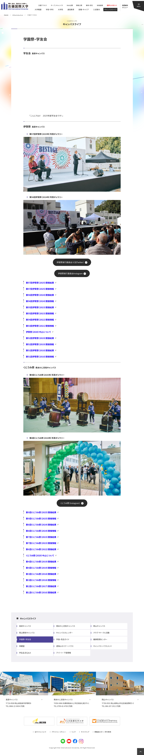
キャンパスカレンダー (64, 632)
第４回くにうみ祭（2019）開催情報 (41, 567)
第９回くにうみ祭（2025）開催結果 (41, 512)
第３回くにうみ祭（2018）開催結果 (41, 573)
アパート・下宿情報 (63, 652)
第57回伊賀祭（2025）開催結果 (40, 282)
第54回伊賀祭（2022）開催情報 (40, 319)
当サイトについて (40, 732)
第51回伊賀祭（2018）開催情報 (40, 356)
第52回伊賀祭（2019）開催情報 (40, 344)
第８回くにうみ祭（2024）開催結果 (41, 524)
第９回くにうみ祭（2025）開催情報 (41, 518)
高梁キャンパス (25, 626)
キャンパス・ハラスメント (102, 646)
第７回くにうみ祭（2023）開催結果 (41, 536)
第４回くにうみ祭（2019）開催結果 (41, 561)
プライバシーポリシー (59, 732)
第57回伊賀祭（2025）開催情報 (40, 288)
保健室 (22, 646)
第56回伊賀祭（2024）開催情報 (40, 301)
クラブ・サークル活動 (101, 632)
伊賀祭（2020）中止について (38, 331)
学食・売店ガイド (62, 639)
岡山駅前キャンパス (27, 632)
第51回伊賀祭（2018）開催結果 (40, 350)
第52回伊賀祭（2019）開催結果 (40, 338)
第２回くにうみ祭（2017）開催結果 (41, 586)
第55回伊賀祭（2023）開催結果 (40, 307)
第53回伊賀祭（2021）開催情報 (40, 325)
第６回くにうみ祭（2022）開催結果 (41, 549)
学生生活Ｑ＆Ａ (25, 652)
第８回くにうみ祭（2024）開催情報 (41, 530)
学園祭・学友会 (25, 639)
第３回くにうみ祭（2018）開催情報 (41, 580)
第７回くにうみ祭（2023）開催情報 (41, 543)
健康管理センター (100, 639)
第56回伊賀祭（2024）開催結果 (40, 294)
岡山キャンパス (99, 626)
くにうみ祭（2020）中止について (40, 555)
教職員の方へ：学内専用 (102, 732)
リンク (74, 732)
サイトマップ (85, 732)
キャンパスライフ (28, 618)
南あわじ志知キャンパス (65, 626)
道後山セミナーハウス (64, 646)
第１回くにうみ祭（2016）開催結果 (41, 592)
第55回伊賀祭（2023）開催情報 (40, 313)
